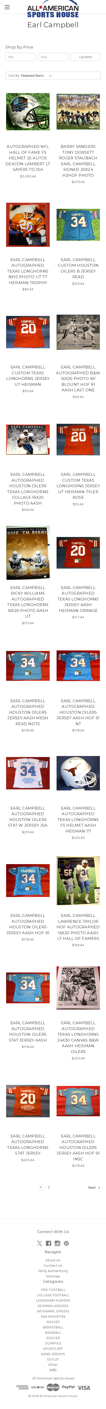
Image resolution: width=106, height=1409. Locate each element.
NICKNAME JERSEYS (53, 1311)
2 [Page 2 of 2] (49, 1187)
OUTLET (53, 1359)
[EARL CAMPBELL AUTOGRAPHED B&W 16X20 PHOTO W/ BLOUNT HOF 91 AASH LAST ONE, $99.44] (78, 332)
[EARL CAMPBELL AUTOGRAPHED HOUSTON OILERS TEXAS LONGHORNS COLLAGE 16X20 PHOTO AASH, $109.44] (28, 439)
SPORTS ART (53, 1349)
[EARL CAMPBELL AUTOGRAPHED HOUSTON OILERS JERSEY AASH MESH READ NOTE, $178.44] (28, 666)
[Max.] (53, 57)
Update (85, 57)
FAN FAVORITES (53, 1316)
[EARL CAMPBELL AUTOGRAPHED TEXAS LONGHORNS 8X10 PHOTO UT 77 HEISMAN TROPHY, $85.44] (28, 224)
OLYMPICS (53, 1343)
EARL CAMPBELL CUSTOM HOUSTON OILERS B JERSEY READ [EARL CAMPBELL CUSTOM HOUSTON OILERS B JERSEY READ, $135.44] (78, 268)
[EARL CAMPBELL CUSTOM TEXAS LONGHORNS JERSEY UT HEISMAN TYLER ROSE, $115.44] (78, 439)
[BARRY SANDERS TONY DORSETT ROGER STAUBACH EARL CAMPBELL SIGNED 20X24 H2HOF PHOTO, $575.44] (78, 111)
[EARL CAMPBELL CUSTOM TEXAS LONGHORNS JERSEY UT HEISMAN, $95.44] (28, 332)
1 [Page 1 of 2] (40, 1187)
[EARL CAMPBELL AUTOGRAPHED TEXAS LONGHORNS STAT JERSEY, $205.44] (28, 1101)
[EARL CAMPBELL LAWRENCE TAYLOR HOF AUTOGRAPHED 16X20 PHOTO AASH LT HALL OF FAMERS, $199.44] (78, 880)
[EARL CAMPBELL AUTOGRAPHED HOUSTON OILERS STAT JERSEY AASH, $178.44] (28, 988)
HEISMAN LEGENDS (53, 1306)
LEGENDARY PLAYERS (53, 1300)
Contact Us (53, 1265)
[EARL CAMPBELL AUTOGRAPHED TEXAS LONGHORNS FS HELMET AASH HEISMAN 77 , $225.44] (78, 773)
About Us (53, 1260)
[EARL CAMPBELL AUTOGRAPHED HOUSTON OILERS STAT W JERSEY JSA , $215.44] (28, 773)
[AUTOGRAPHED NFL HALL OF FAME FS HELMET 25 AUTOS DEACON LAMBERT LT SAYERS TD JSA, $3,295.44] (28, 111)
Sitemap (53, 1276)
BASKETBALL (53, 1327)
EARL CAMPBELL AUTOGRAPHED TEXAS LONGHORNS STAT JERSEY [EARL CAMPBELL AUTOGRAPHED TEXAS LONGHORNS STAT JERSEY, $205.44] (27, 1145)
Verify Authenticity (53, 1271)
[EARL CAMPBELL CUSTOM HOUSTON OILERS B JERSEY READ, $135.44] (78, 224)
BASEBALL (53, 1332)
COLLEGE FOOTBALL (53, 1295)
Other (53, 1365)
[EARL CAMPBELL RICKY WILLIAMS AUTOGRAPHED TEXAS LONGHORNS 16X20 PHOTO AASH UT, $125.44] (28, 552)
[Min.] (20, 57)
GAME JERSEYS (53, 1354)
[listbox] (38, 76)
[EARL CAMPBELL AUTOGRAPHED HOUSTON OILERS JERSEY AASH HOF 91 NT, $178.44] (78, 666)
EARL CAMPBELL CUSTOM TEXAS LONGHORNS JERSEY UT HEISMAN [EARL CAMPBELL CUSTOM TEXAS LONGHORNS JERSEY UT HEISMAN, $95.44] (27, 376)
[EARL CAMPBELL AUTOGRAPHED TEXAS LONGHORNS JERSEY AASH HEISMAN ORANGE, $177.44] (78, 552)
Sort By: (14, 76)
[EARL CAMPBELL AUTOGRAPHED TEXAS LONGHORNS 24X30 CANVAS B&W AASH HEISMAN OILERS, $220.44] (78, 988)
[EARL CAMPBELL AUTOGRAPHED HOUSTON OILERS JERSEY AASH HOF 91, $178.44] (28, 880)
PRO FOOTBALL (53, 1290)
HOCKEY (53, 1322)
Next (94, 1187)
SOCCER (53, 1338)
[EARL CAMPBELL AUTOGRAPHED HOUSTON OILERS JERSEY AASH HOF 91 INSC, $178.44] (78, 1101)
